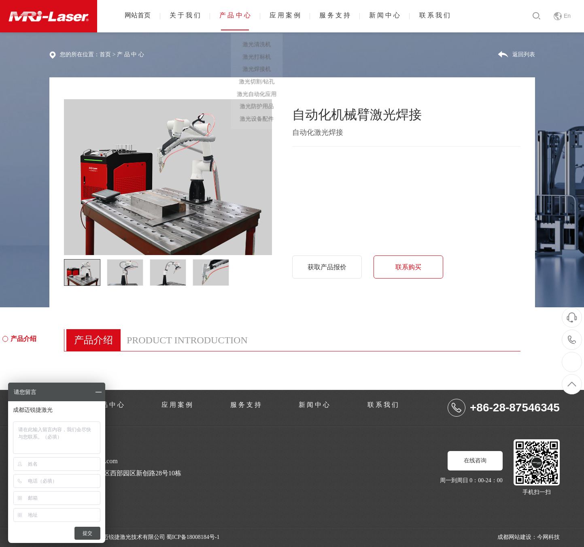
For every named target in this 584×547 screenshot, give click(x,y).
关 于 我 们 (189, 16)
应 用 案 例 (295, 16)
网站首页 (139, 16)
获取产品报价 (327, 266)
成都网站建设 (514, 537)
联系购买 (411, 266)
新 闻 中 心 (402, 16)
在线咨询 (475, 461)
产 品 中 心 (242, 16)
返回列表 (523, 54)
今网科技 (548, 537)
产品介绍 (24, 338)
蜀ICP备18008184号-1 (192, 537)
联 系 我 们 (455, 16)
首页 (105, 54)
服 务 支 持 (348, 16)
